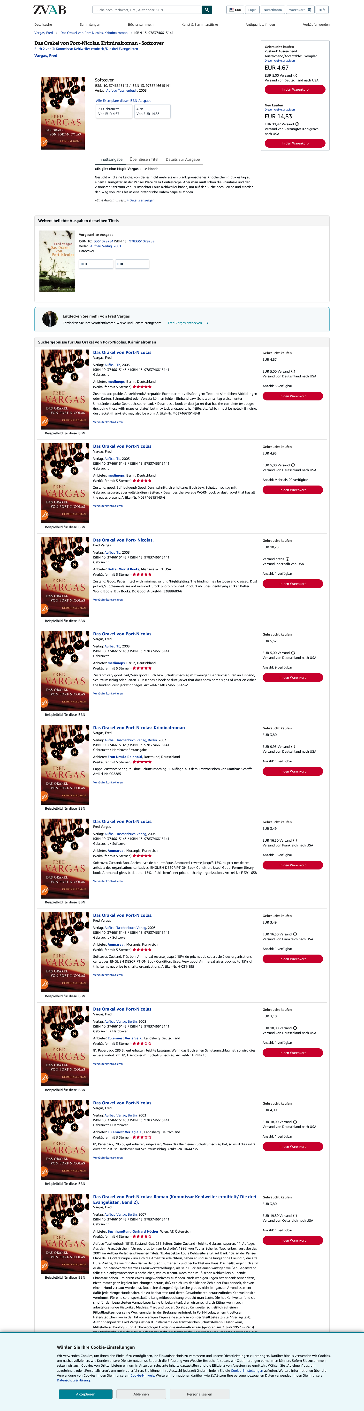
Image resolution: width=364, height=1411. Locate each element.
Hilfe (322, 10)
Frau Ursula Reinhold (125, 757)
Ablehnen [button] (141, 1394)
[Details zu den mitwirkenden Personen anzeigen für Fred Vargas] (45, 55)
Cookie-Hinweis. (142, 1375)
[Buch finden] (207, 10)
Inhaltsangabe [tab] (110, 159)
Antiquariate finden (260, 24)
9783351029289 (141, 241)
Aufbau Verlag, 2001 (105, 246)
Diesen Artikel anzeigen (280, 60)
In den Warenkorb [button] (295, 89)
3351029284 (104, 241)
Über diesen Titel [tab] (144, 159)
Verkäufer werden (316, 24)
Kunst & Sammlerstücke (200, 24)
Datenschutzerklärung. (74, 1380)
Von (114, 111)
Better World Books (123, 569)
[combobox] (146, 10)
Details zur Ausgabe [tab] (183, 159)
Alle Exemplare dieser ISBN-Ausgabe (123, 100)
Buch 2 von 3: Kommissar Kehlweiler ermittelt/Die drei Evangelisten (86, 49)
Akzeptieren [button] (85, 1394)
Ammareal (116, 850)
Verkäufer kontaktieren (108, 422)
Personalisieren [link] (199, 1394)
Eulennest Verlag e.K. (125, 1038)
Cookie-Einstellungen (247, 1370)
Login (252, 10)
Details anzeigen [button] (142, 200)
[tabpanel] (176, 186)
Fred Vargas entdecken (189, 322)
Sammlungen (90, 24)
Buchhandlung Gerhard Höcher (133, 1231)
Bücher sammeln (140, 24)
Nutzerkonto (273, 10)
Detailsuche (43, 24)
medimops (116, 381)
